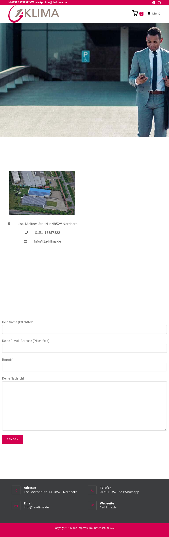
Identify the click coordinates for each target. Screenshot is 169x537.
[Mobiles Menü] (152, 13)
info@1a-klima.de (36, 507)
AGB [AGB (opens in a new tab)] (112, 528)
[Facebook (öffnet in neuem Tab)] (154, 2)
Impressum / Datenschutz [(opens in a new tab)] (93, 528)
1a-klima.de (108, 507)
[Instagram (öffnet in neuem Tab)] (159, 2)
